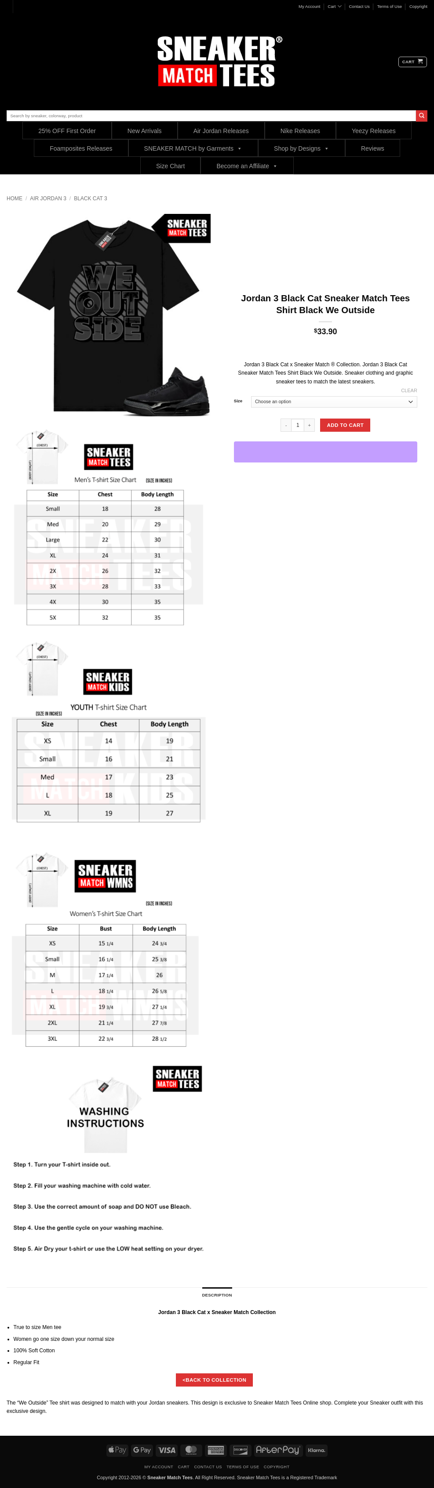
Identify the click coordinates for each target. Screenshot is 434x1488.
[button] (412, 62)
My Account (310, 6)
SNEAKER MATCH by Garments (193, 148)
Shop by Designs (301, 148)
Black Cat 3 (90, 198)
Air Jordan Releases (221, 130)
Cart (334, 6)
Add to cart (345, 425)
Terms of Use (389, 6)
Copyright (418, 6)
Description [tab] (217, 1295)
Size (238, 401)
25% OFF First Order (67, 130)
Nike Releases (300, 130)
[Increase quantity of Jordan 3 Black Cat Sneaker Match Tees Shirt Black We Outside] (309, 425)
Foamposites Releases (81, 148)
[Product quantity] (297, 425)
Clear (409, 390)
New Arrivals (145, 130)
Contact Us (359, 6)
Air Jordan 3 (48, 198)
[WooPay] (325, 451)
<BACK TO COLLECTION (214, 1380)
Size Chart (170, 166)
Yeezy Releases (374, 130)
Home (14, 198)
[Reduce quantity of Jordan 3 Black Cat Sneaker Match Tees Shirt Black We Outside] (286, 425)
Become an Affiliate (247, 165)
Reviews (372, 148)
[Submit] (421, 116)
